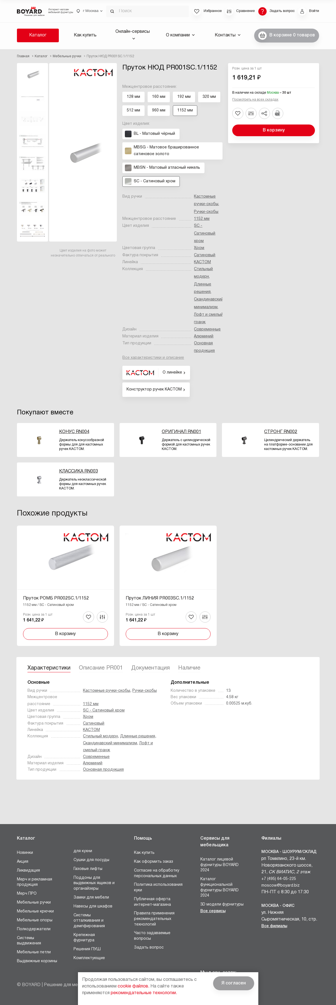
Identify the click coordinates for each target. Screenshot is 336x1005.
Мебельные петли (34, 952)
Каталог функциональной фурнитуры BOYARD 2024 (219, 887)
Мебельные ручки (34, 902)
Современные (207, 329)
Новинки (25, 853)
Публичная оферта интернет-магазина (152, 902)
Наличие (189, 668)
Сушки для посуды (91, 860)
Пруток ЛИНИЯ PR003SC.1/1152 (160, 598)
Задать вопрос (149, 947)
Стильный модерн (100, 736)
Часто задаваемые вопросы (152, 936)
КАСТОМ (202, 262)
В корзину (274, 130)
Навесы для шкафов (93, 906)
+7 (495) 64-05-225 (278, 879)
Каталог (37, 35)
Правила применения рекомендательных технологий (154, 919)
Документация (150, 668)
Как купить (85, 35)
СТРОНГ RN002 (280, 432)
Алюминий (203, 336)
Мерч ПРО (27, 893)
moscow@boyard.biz (280, 885)
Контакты (228, 35)
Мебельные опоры (34, 920)
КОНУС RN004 (74, 432)
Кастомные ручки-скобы (106, 691)
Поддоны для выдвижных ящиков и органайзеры (94, 883)
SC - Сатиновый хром (204, 233)
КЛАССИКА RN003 (78, 471)
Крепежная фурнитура (84, 937)
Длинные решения (137, 736)
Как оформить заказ (153, 862)
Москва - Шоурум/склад (289, 852)
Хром (199, 248)
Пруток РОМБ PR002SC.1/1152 (56, 598)
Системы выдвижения (29, 941)
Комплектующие (89, 958)
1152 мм (201, 219)
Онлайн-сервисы (132, 34)
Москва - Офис (277, 906)
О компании (180, 35)
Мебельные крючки (35, 911)
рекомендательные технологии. (144, 993)
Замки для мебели (91, 897)
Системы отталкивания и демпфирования (89, 921)
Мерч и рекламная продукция (34, 882)
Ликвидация (28, 870)
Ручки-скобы (206, 212)
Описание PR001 (101, 668)
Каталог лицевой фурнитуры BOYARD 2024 (219, 865)
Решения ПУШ (87, 949)
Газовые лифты (88, 869)
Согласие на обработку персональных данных (156, 873)
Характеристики (48, 668)
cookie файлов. (133, 986)
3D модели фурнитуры (222, 904)
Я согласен (233, 983)
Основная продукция (103, 770)
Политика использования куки (158, 887)
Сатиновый (204, 255)
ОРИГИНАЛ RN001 (181, 432)
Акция (22, 862)
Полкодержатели (33, 929)
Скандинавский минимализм (110, 743)
